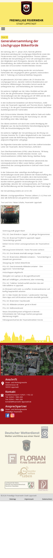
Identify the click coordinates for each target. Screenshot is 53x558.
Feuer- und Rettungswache (16, 409)
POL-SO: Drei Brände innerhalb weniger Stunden (22, 253)
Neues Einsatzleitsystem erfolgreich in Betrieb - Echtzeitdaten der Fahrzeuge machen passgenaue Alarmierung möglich (22, 313)
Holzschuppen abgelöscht (13, 272)
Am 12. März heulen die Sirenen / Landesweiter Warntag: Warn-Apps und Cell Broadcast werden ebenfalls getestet (25, 296)
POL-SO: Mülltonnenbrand (13, 308)
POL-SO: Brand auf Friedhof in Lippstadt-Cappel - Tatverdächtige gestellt (22, 239)
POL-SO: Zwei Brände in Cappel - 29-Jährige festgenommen (26, 234)
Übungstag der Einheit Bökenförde (16, 263)
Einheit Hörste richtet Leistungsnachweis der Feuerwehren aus (26, 245)
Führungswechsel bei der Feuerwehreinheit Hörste (23, 320)
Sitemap (12, 499)
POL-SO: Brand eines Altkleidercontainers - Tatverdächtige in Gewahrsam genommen (27, 258)
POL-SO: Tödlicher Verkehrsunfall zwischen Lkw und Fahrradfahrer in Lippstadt (23, 284)
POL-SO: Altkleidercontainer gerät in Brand (19, 304)
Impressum (29, 499)
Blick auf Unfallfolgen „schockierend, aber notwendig (23, 279)
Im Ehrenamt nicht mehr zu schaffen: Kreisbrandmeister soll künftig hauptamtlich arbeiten (26, 290)
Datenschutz (47, 499)
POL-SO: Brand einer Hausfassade (16, 301)
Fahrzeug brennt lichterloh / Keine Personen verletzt (23, 250)
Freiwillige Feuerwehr (13, 411)
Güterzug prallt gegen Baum (14, 231)
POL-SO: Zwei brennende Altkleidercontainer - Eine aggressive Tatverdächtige (23, 267)
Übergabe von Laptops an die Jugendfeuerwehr (21, 276)
